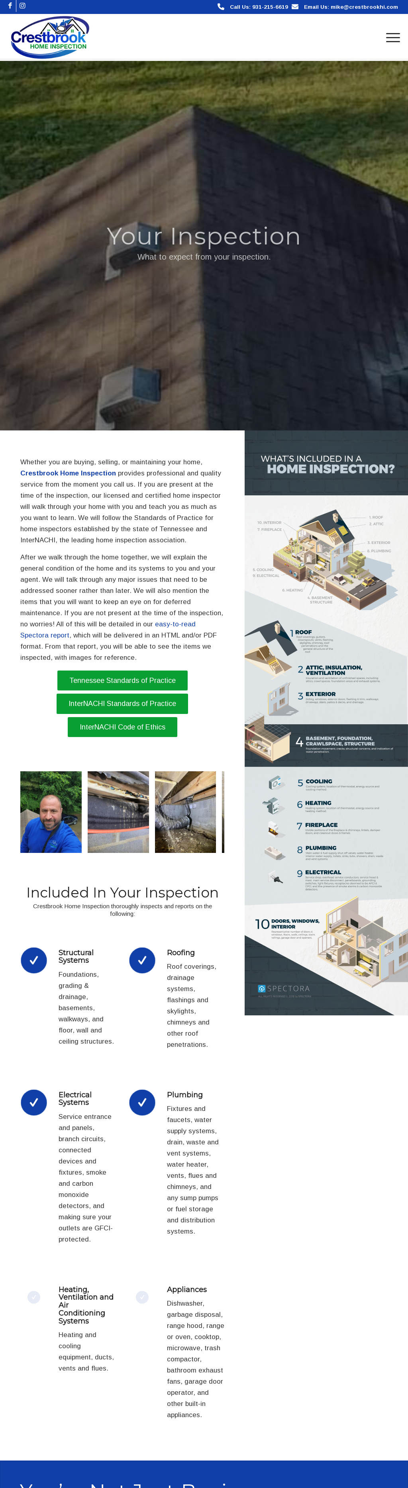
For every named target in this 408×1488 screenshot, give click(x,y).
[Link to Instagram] (22, 6)
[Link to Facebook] (10, 6)
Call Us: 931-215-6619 (259, 7)
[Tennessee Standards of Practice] (122, 681)
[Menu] (390, 37)
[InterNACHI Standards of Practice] (122, 704)
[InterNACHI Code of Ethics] (122, 727)
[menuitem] (390, 37)
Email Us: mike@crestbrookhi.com (351, 7)
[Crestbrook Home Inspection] (50, 37)
